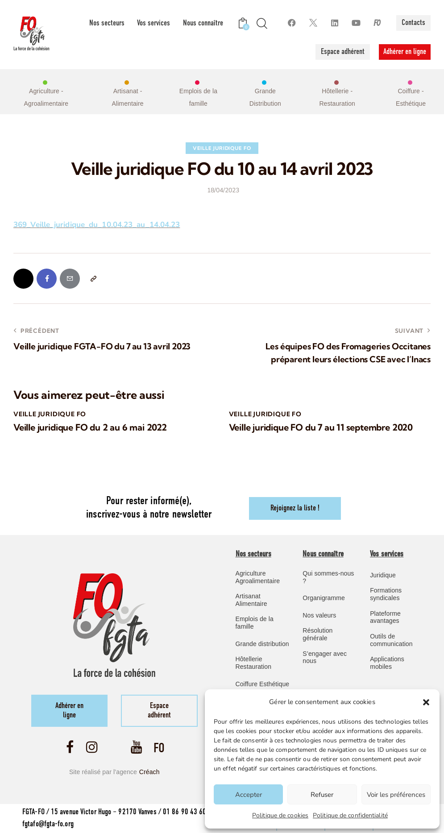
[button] (426, 702)
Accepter (248, 794)
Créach (149, 771)
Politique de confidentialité (350, 815)
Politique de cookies (280, 815)
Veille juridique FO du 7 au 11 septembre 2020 (321, 427)
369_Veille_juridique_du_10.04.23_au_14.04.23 (96, 225)
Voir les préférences (396, 794)
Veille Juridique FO (222, 148)
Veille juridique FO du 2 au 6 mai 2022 (90, 427)
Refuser (322, 794)
